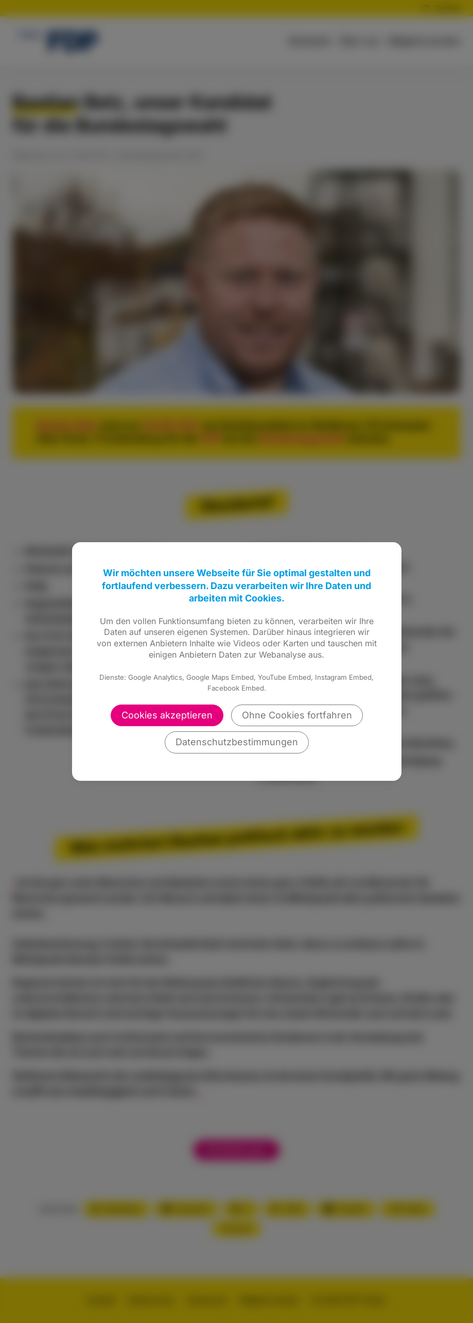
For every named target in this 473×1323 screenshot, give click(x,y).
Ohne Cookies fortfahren (297, 715)
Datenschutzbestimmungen (237, 741)
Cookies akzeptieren (167, 715)
